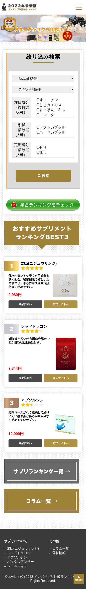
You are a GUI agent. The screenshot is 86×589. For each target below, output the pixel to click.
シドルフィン (17, 566)
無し (42, 152)
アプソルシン (17, 557)
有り (42, 147)
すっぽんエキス (51, 110)
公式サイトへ (61, 304)
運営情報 (59, 553)
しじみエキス (49, 105)
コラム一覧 (60, 548)
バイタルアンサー (20, 561)
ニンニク (45, 115)
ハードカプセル (51, 132)
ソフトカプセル (51, 127)
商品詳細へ (25, 304)
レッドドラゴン (19, 553)
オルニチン (47, 100)
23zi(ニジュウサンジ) (23, 548)
